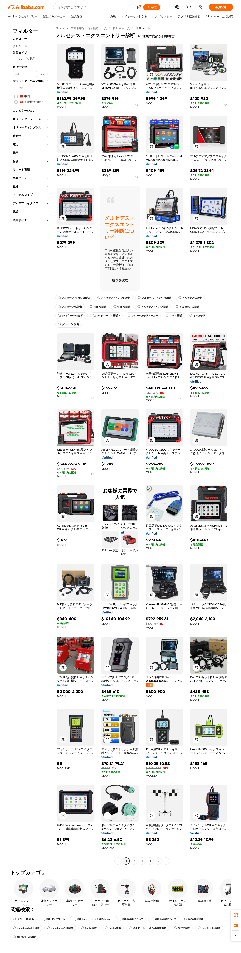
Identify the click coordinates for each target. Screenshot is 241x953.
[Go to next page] (166, 861)
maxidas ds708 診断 (26, 928)
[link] (236, 915)
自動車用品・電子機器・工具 (88, 28)
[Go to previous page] (118, 861)
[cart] (189, 7)
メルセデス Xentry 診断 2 (74, 297)
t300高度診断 (193, 919)
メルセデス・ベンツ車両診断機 (147, 928)
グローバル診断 (68, 324)
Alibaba (59, 28)
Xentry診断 (89, 928)
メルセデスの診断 (187, 306)
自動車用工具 (121, 28)
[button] (139, 7)
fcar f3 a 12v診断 (209, 928)
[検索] (151, 7)
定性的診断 (182, 928)
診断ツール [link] (143, 28)
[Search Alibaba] (95, 7)
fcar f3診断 (98, 306)
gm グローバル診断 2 (71, 315)
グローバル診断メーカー (143, 315)
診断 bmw (80, 919)
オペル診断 (174, 315)
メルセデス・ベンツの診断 (113, 297)
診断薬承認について (130, 919)
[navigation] (30, 445)
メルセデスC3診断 (190, 297)
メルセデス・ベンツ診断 (152, 306)
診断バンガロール (53, 919)
